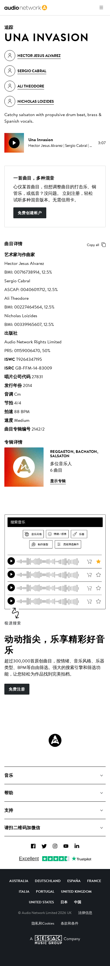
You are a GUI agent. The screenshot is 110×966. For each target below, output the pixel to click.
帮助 (8, 793)
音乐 (8, 775)
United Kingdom (76, 891)
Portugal (45, 891)
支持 (8, 810)
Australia (18, 880)
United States (41, 902)
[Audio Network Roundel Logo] (55, 740)
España (74, 880)
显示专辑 (58, 481)
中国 (77, 902)
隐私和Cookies (43, 923)
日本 (64, 902)
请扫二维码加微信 (22, 828)
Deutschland (48, 880)
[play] (14, 142)
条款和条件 (69, 923)
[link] (25, 7)
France (94, 880)
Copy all (97, 244)
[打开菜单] (101, 7)
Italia (24, 891)
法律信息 (85, 912)
